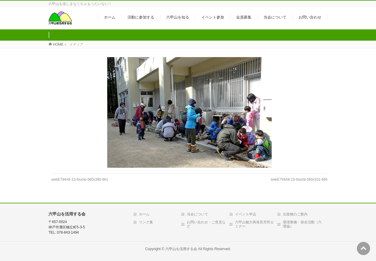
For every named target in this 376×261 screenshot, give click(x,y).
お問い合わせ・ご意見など (206, 224)
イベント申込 (245, 214)
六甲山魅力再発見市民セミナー (254, 224)
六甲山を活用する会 (181, 249)
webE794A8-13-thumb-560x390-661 (79, 179)
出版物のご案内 (295, 214)
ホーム (144, 214)
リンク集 (146, 222)
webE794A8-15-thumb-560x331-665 (299, 179)
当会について (197, 214)
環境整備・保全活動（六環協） (302, 224)
